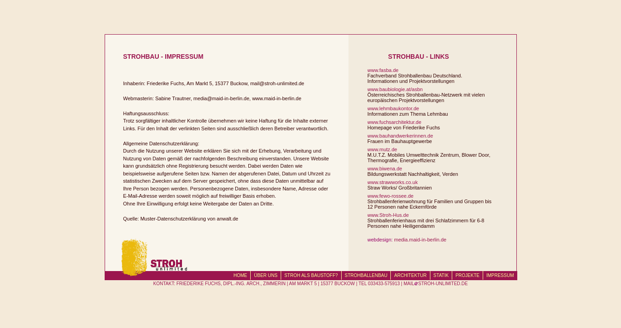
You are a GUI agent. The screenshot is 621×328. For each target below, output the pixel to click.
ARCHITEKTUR (410, 275)
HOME (240, 275)
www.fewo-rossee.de (391, 196)
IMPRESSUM (500, 275)
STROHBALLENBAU (366, 275)
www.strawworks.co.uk (393, 182)
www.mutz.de (382, 149)
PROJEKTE (467, 275)
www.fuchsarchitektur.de (395, 122)
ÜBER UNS (266, 275)
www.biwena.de (385, 168)
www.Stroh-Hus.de (388, 215)
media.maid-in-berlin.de (420, 239)
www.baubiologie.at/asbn (395, 89)
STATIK (441, 275)
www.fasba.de (383, 70)
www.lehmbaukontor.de (393, 108)
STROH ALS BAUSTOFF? (311, 275)
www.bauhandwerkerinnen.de (400, 135)
